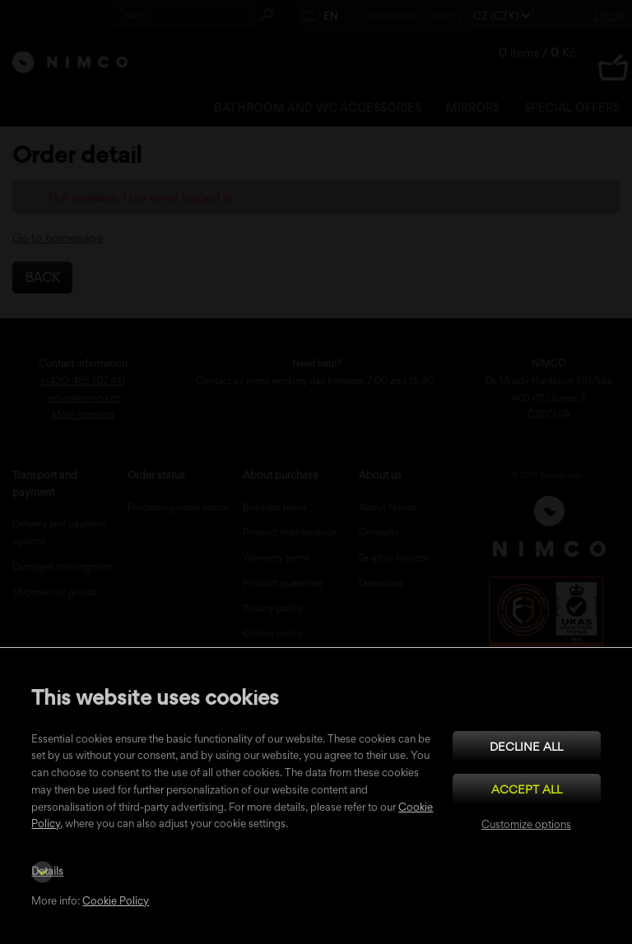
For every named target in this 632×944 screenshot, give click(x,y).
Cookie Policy (115, 901)
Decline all (526, 746)
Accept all (526, 789)
